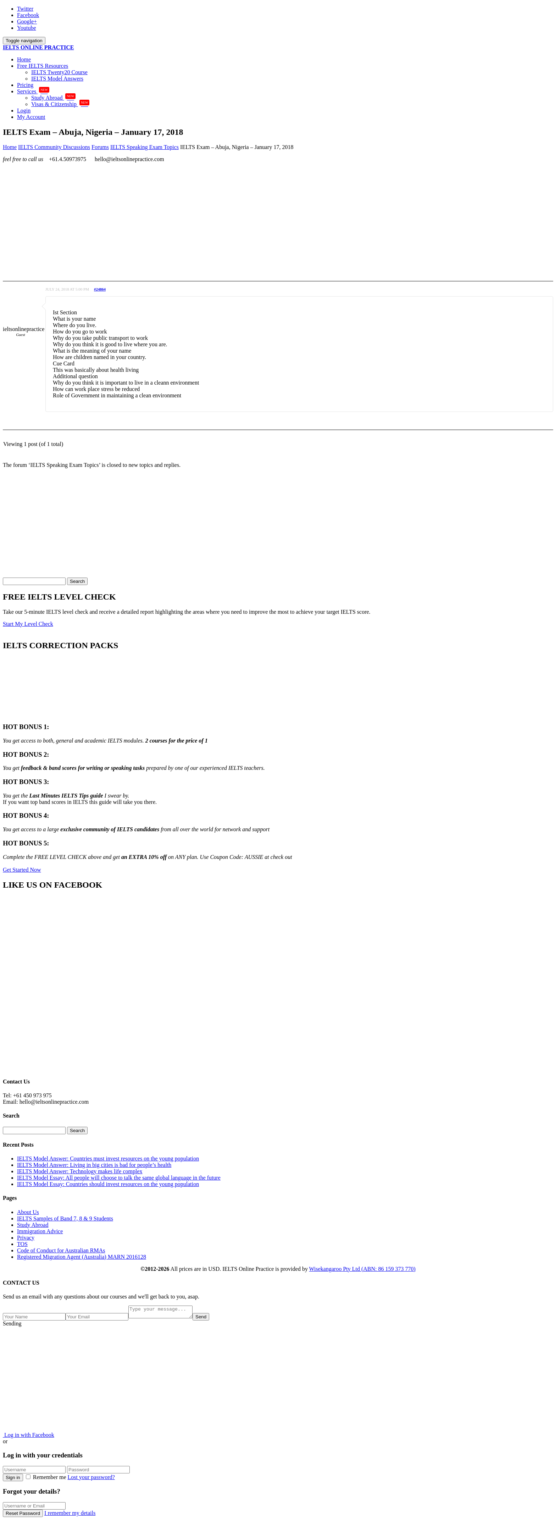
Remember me (47, 1479)
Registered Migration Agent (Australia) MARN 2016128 (81, 1257)
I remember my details (69, 1515)
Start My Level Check (28, 624)
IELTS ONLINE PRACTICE (38, 47)
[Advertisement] (215, 218)
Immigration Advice (40, 1231)
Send (207, 1319)
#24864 (100, 289)
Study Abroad (53, 98)
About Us (28, 1212)
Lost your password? (91, 1479)
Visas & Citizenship (60, 104)
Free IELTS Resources (42, 66)
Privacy (25, 1238)
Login (23, 110)
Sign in (13, 1479)
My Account (31, 117)
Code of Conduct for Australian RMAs (61, 1250)
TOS (22, 1244)
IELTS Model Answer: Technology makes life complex (79, 1171)
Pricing (25, 85)
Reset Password (23, 1515)
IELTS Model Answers (57, 79)
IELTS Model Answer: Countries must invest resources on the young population (108, 1159)
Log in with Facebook (28, 1437)
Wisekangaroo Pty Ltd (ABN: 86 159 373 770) (362, 1269)
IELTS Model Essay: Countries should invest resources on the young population (108, 1184)
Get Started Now (22, 870)
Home (24, 59)
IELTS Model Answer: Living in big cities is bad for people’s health (94, 1165)
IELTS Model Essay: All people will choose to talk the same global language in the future (119, 1178)
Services (33, 91)
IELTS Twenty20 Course (59, 72)
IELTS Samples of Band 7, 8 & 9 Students (65, 1218)
